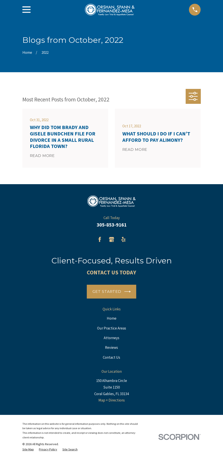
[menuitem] (28, 449)
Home (111, 318)
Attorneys (111, 337)
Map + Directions (111, 400)
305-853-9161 (112, 225)
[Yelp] (123, 239)
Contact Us (111, 357)
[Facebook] (99, 239)
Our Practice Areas (111, 328)
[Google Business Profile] (111, 239)
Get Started (111, 291)
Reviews (111, 347)
